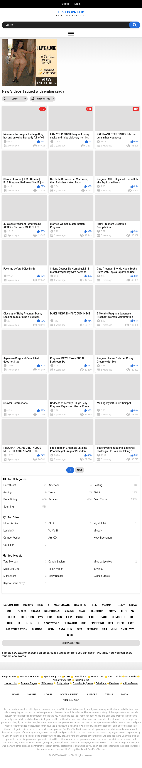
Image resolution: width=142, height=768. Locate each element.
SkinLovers (25, 576)
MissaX (115, 530)
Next (79, 470)
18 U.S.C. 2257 (71, 700)
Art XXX (70, 537)
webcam (106, 605)
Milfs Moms (47, 683)
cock (11, 617)
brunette (32, 623)
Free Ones (114, 683)
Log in (78, 4)
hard (40, 605)
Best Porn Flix (67, 755)
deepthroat (52, 610)
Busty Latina (63, 683)
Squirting (25, 506)
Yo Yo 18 (70, 530)
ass (59, 617)
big (49, 617)
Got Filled (25, 545)
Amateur (70, 499)
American (70, 485)
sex (110, 623)
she (83, 623)
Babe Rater (101, 683)
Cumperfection (25, 537)
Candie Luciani (70, 561)
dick (104, 629)
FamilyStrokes (82, 680)
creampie (92, 629)
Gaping (25, 492)
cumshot (118, 617)
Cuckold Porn (81, 676)
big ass (35, 611)
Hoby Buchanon (115, 537)
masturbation (17, 629)
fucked (22, 611)
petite (91, 617)
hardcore (97, 611)
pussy (120, 605)
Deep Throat (115, 499)
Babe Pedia (130, 676)
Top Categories (17, 479)
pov (40, 617)
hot (131, 623)
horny (50, 629)
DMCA (124, 694)
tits (123, 611)
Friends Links (97, 676)
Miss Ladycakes (115, 561)
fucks (79, 617)
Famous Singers (29, 683)
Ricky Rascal (70, 576)
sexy (70, 635)
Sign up (65, 4)
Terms (109, 694)
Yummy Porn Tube (62, 680)
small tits (127, 629)
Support (91, 694)
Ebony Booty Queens (83, 683)
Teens (70, 492)
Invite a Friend (69, 694)
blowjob (70, 623)
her (69, 617)
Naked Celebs (115, 676)
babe (103, 617)
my (132, 611)
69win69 (115, 568)
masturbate (62, 605)
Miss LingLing (25, 568)
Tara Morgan (25, 561)
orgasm (69, 611)
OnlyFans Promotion (30, 676)
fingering (97, 623)
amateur (65, 629)
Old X (70, 523)
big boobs (27, 617)
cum (113, 629)
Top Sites (13, 517)
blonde (37, 629)
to (131, 617)
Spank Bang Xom (52, 676)
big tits (80, 605)
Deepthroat (25, 485)
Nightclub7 (115, 523)
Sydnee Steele (115, 576)
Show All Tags (71, 643)
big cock (13, 623)
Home (15, 694)
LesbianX (25, 530)
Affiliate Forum (130, 683)
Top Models (15, 555)
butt (79, 629)
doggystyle (51, 623)
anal (82, 610)
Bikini (115, 492)
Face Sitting (25, 499)
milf (9, 611)
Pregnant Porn (9, 676)
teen (93, 605)
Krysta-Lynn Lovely (25, 583)
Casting (115, 485)
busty (112, 611)
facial (133, 605)
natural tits (11, 605)
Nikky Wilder (70, 568)
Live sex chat (10, 683)
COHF (67, 676)
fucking (28, 605)
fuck (120, 623)
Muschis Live (25, 523)
